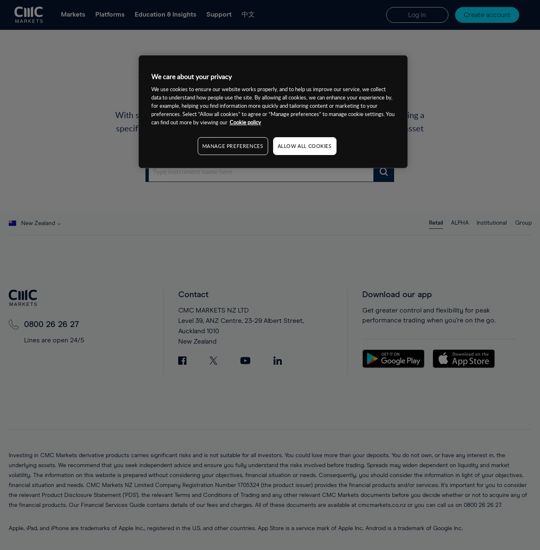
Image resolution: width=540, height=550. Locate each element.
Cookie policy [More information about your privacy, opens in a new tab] (245, 122)
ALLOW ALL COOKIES (305, 146)
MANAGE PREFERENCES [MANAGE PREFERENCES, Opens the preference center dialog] (233, 146)
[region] (273, 111)
